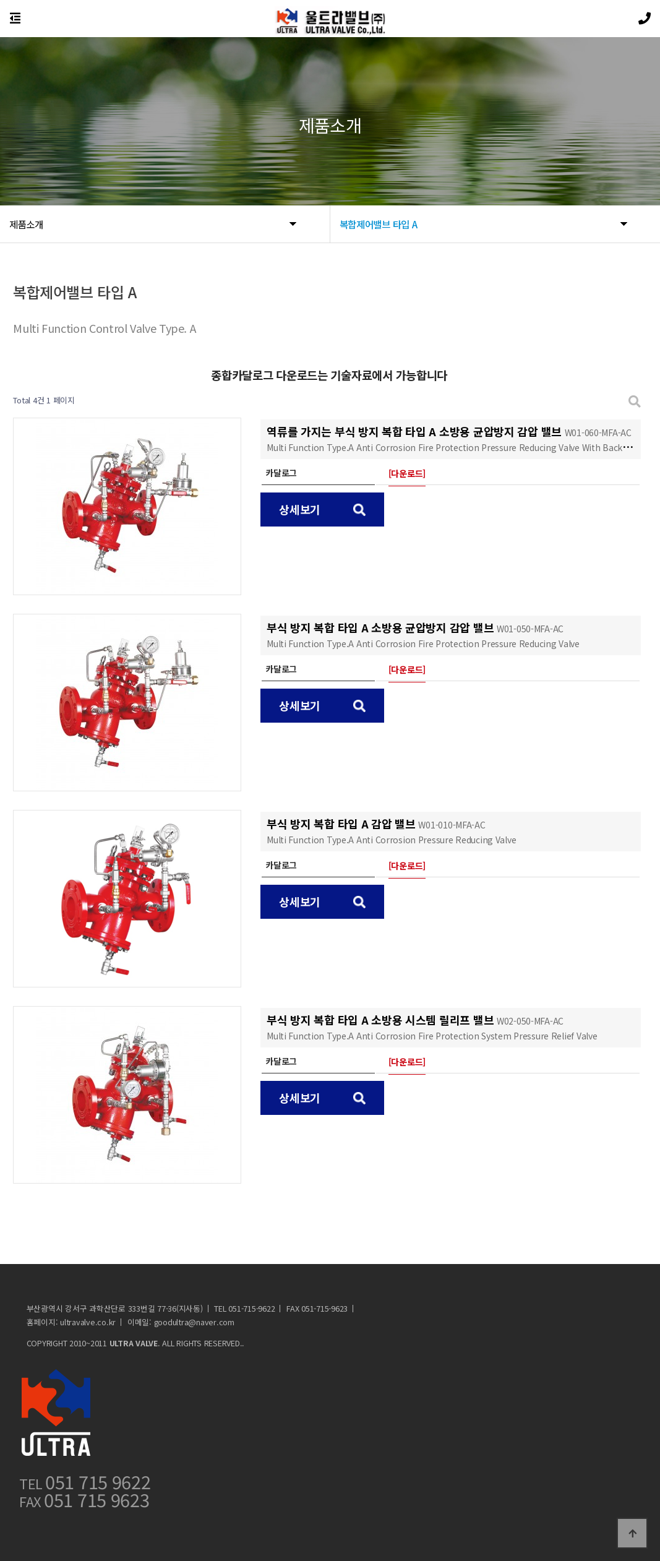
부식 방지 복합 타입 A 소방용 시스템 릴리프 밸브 (432, 1027)
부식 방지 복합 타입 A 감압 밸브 (391, 830)
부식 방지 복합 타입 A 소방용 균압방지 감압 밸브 (423, 634)
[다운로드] (407, 473)
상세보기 (322, 509)
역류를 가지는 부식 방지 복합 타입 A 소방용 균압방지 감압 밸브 (454, 438)
